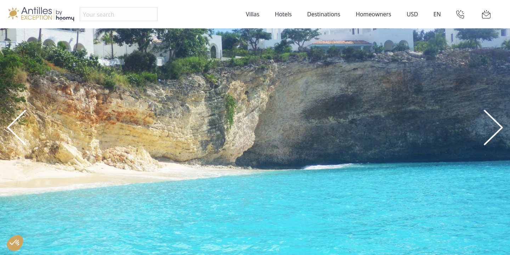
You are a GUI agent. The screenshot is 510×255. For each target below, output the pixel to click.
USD (412, 14)
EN (437, 14)
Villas (252, 14)
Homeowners (373, 14)
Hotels (283, 14)
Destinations (323, 14)
